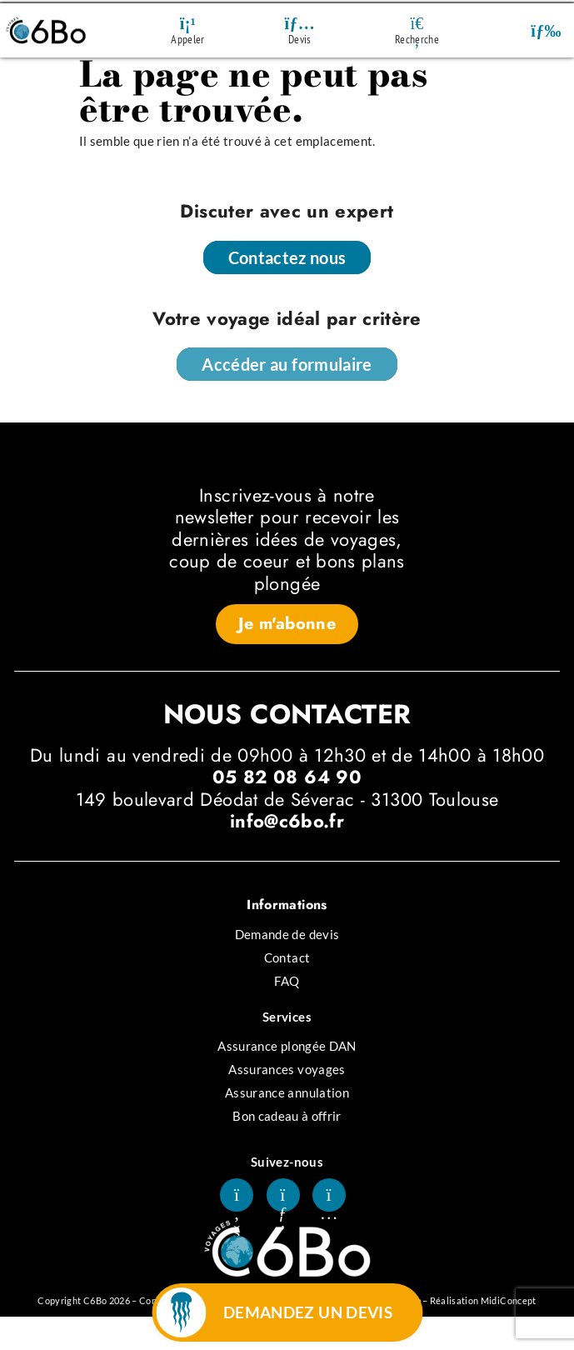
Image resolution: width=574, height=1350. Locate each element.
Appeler (187, 39)
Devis (300, 39)
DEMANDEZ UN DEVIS (307, 1312)
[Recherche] (417, 23)
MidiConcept (509, 1300)
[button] (546, 30)
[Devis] (300, 23)
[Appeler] (187, 23)
